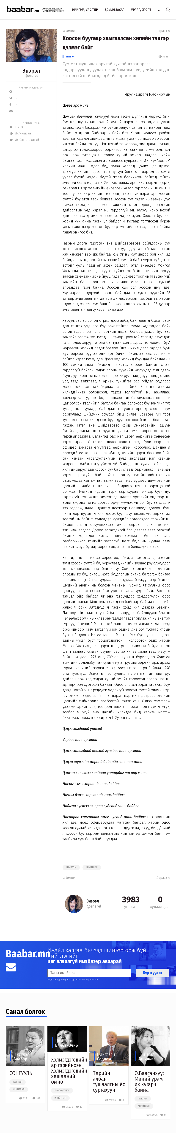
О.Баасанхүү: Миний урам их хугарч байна (149, 1081)
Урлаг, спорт (141, 10)
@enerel (31, 76)
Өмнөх (69, 31)
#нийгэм (71, 867)
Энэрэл (70, 56)
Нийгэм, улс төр (85, 10)
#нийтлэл (92, 867)
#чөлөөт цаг (62, 1090)
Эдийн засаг (114, 10)
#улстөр (17, 1082)
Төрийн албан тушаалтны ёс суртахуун (109, 1081)
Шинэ (16, 127)
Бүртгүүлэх (152, 972)
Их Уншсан (20, 133)
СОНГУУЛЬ (20, 1073)
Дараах (163, 31)
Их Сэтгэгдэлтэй (24, 140)
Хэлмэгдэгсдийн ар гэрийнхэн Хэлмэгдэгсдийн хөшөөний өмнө (69, 1070)
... (159, 10)
